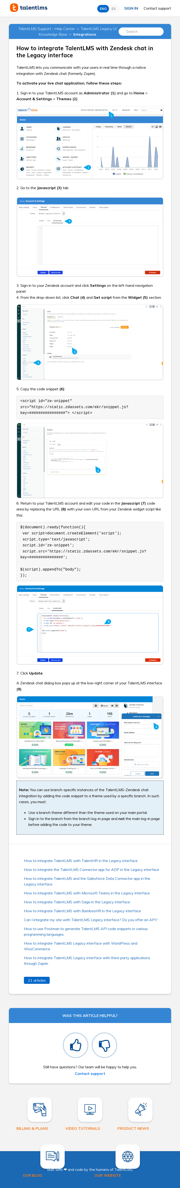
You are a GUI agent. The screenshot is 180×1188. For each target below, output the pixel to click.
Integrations (84, 34)
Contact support (157, 8)
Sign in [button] (131, 8)
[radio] (75, 1045)
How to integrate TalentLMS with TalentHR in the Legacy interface (81, 860)
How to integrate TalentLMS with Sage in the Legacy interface (77, 902)
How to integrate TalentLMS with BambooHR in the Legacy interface (82, 910)
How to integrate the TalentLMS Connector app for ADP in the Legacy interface (91, 869)
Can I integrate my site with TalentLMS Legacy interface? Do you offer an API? (91, 919)
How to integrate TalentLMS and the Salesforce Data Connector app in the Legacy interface (87, 881)
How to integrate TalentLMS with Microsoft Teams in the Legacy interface (87, 893)
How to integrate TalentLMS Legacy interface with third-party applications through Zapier (87, 960)
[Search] (141, 31)
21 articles (37, 980)
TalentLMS (123, 1169)
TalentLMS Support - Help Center (47, 28)
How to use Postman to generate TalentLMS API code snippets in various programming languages (86, 931)
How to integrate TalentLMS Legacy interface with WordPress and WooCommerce (80, 946)
